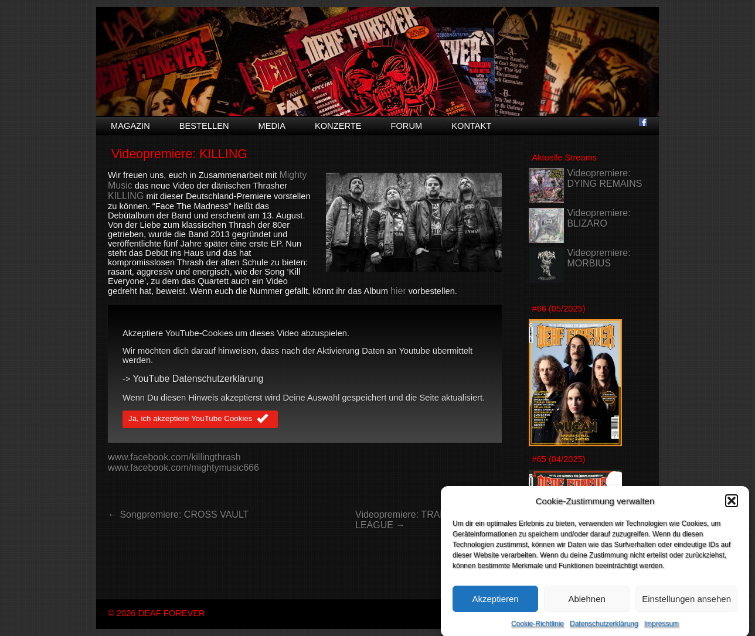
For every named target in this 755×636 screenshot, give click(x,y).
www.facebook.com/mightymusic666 (183, 468)
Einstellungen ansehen (686, 602)
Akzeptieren (495, 602)
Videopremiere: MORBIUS (598, 258)
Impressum (661, 628)
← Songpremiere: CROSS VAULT (178, 514)
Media (272, 126)
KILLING (126, 196)
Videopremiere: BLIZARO (598, 218)
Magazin (130, 126)
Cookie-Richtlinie (537, 628)
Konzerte (338, 126)
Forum (406, 126)
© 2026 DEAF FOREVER (156, 613)
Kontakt (471, 126)
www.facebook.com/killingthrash (174, 457)
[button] (731, 505)
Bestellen (204, 126)
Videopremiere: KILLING (179, 154)
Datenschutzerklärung (604, 628)
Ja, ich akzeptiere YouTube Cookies (200, 419)
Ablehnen (586, 602)
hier (398, 291)
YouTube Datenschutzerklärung (198, 379)
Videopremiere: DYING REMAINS (604, 178)
